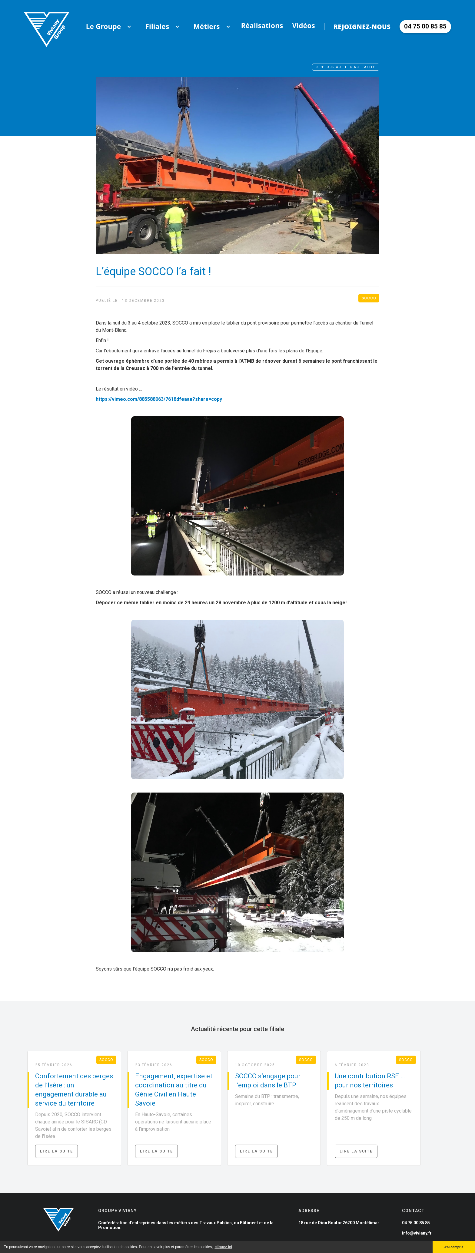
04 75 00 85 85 (416, 1222)
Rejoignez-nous (362, 26)
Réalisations (262, 25)
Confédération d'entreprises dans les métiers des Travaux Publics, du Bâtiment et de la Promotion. (186, 1225)
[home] (46, 26)
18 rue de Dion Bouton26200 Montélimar (338, 1222)
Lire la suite (56, 1151)
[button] (103, 26)
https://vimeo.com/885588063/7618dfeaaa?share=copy (159, 399)
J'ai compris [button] (453, 1247)
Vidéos (303, 25)
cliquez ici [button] (223, 1247)
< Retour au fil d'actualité (345, 67)
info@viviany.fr (417, 1233)
